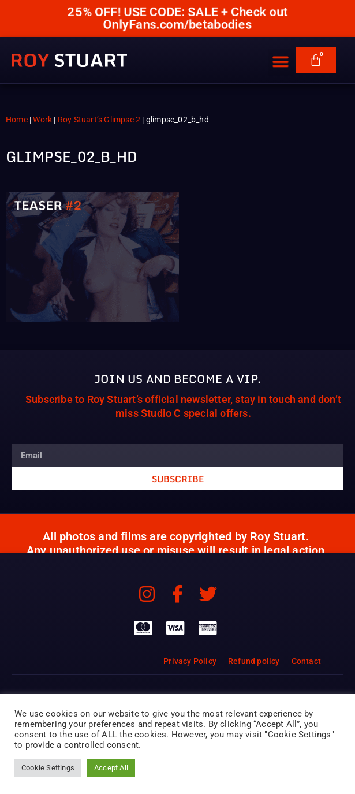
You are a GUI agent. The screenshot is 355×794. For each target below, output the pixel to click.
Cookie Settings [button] (47, 767)
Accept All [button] (111, 767)
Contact (306, 661)
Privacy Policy (189, 661)
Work (42, 119)
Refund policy (254, 661)
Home (17, 119)
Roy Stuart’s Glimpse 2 (99, 119)
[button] (281, 55)
